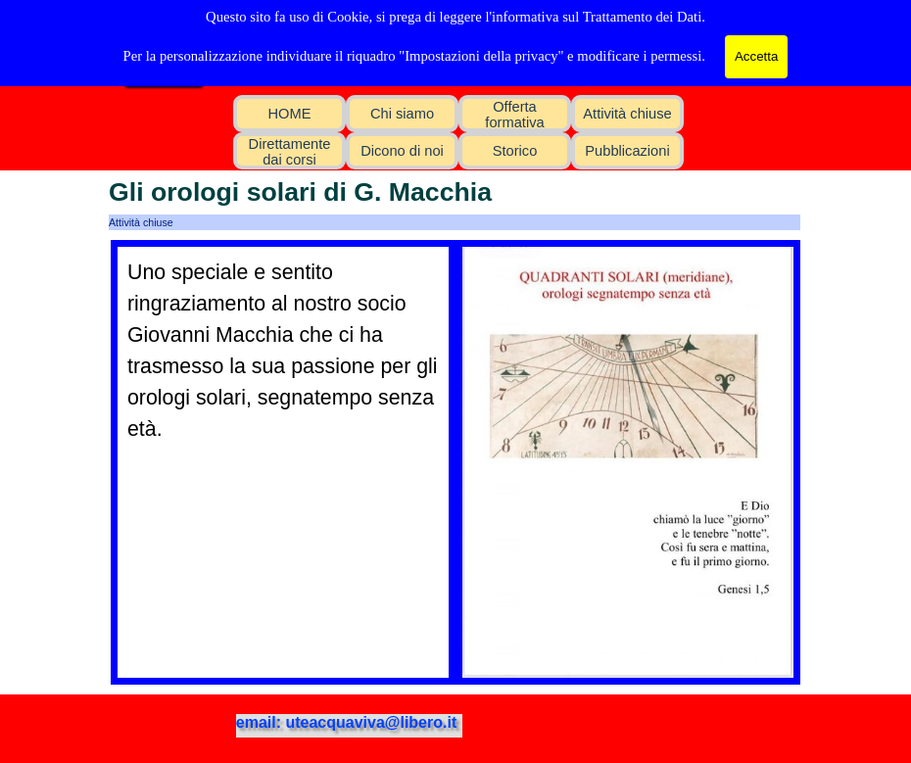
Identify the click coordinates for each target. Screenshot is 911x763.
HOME (290, 113)
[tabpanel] (283, 351)
